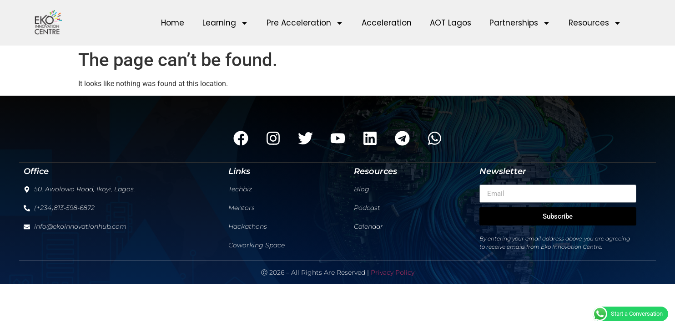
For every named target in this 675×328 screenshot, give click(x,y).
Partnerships (519, 23)
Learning (225, 23)
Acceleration (387, 22)
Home (172, 22)
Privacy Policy (392, 272)
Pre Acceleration (305, 23)
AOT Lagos (450, 22)
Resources (595, 23)
